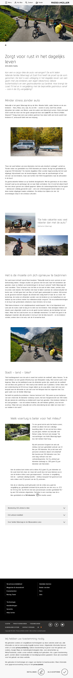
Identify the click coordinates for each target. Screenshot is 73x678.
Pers (40, 591)
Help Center (11, 613)
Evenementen (11, 591)
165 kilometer (30, 495)
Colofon (7, 623)
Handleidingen (12, 605)
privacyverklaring (22, 648)
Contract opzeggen (28, 627)
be (40, 627)
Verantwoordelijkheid (14, 584)
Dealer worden (44, 587)
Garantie (10, 609)
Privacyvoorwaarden (20, 623)
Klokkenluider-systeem (12, 627)
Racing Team (11, 594)
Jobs (40, 594)
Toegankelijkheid (35, 623)
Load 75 (47, 113)
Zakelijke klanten (45, 584)
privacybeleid (38, 664)
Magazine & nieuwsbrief (15, 587)
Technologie (11, 602)
